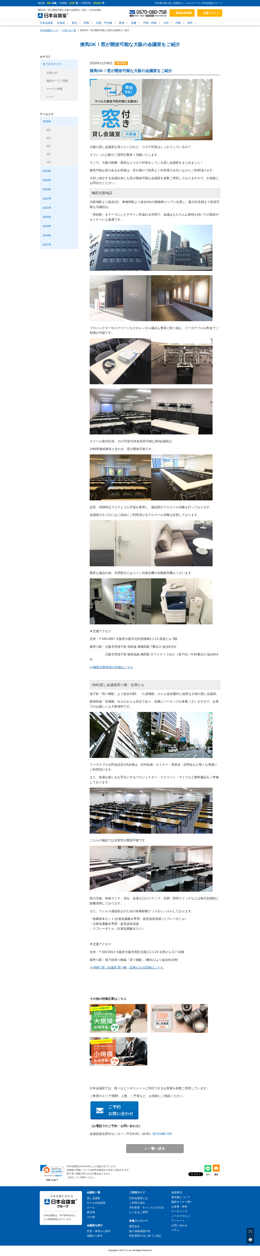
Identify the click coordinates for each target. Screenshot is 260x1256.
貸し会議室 (93, 1198)
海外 (190, 22)
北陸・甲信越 (104, 22)
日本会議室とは (138, 1198)
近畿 (133, 22)
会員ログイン (211, 12)
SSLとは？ (52, 1180)
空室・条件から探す (99, 1231)
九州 (166, 22)
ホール (91, 1207)
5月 (48, 129)
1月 (48, 162)
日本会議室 (46, 22)
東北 (74, 22)
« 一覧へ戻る (155, 1148)
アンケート (178, 1220)
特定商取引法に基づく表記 (145, 1235)
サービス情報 (54, 88)
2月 (48, 154)
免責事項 (176, 1192)
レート (50, 96)
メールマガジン (180, 1215)
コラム (175, 1229)
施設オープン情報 (57, 80)
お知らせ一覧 (69, 30)
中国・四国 (149, 22)
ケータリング (179, 1211)
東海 (121, 22)
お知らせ (51, 72)
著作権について (180, 1197)
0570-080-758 (162, 1133)
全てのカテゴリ (52, 64)
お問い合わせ (179, 1225)
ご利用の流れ (137, 1202)
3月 (48, 146)
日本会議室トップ (49, 30)
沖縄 (178, 22)
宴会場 (91, 1212)
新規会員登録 (184, 12)
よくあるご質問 (138, 1212)
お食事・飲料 (179, 1206)
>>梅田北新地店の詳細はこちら (111, 667)
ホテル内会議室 (96, 1202)
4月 (48, 138)
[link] (52, 1171)
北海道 (61, 22)
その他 (91, 1216)
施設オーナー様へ (182, 1201)
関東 (86, 22)
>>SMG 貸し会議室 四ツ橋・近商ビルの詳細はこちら (126, 967)
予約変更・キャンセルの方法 (146, 1207)
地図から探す (95, 1235)
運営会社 (134, 1226)
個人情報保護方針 (140, 1231)
